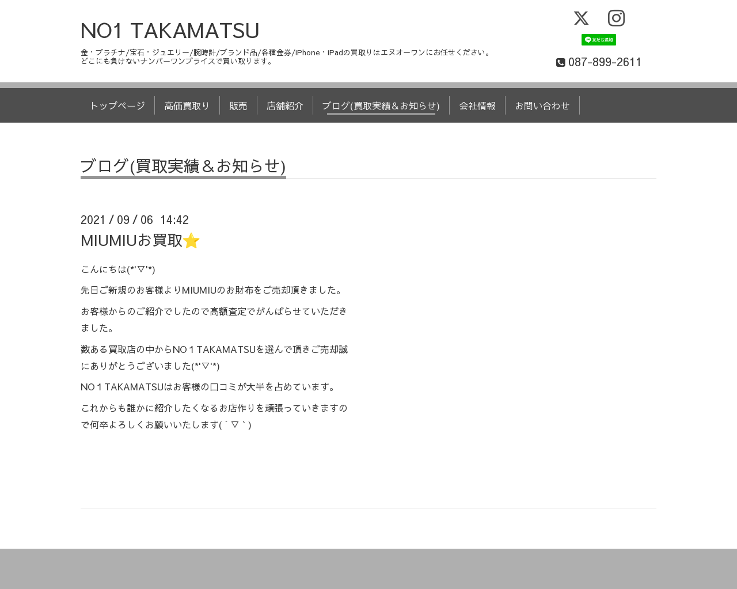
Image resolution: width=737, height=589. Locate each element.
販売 (238, 105)
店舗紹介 (285, 105)
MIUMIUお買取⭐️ (140, 239)
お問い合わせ (542, 105)
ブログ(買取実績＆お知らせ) (381, 105)
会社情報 (477, 105)
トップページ (117, 105)
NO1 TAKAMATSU (170, 29)
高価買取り (187, 105)
